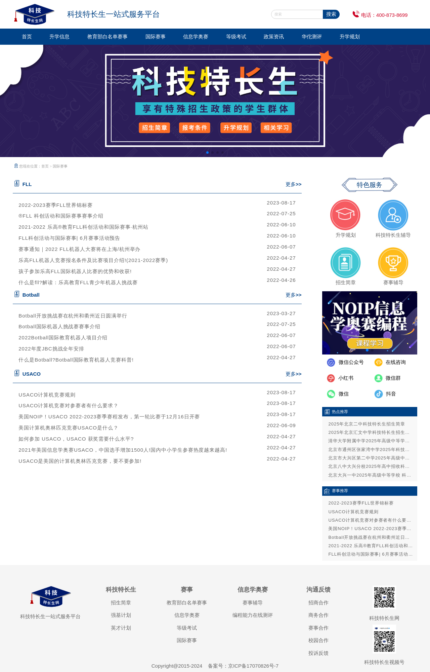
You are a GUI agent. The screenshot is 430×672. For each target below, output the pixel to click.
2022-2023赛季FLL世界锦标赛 (55, 205)
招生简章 (121, 602)
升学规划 (350, 36)
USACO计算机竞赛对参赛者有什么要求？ (68, 405)
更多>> (294, 184)
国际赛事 (155, 36)
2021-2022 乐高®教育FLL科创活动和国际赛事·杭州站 (83, 227)
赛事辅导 (253, 602)
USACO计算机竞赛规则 (47, 395)
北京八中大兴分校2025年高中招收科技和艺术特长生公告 (371, 466)
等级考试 (236, 36)
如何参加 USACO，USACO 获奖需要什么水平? (76, 439)
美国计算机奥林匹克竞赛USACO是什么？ (68, 428)
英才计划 (121, 628)
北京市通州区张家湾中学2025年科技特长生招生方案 (371, 449)
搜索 (331, 14)
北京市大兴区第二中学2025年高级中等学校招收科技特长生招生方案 (371, 457)
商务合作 (318, 615)
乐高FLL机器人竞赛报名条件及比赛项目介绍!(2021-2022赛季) (93, 260)
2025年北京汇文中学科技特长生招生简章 (371, 432)
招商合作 (318, 602)
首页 (27, 36)
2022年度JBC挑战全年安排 (51, 348)
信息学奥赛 (195, 36)
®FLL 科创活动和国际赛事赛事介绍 (60, 216)
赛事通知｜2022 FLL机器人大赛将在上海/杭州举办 (79, 249)
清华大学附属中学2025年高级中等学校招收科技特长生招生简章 (371, 440)
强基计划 (121, 615)
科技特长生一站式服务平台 (50, 616)
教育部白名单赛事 (107, 36)
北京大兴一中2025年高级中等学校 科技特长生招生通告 (371, 475)
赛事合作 (318, 628)
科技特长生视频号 (384, 662)
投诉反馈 (318, 653)
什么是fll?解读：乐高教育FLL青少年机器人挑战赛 (78, 282)
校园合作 (318, 640)
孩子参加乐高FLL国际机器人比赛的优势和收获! (75, 271)
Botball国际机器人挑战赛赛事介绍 (59, 326)
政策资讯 (274, 36)
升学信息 (59, 36)
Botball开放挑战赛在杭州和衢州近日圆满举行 (72, 316)
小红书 (345, 378)
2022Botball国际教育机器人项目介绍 (63, 337)
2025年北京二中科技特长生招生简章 (366, 423)
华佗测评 (312, 36)
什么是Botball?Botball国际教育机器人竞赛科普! (76, 360)
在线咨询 (396, 362)
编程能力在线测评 (252, 615)
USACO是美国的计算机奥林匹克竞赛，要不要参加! (79, 461)
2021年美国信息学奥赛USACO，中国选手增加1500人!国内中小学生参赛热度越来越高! (122, 450)
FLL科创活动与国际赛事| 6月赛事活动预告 (69, 238)
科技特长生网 (384, 618)
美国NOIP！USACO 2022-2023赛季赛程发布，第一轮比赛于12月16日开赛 (109, 416)
